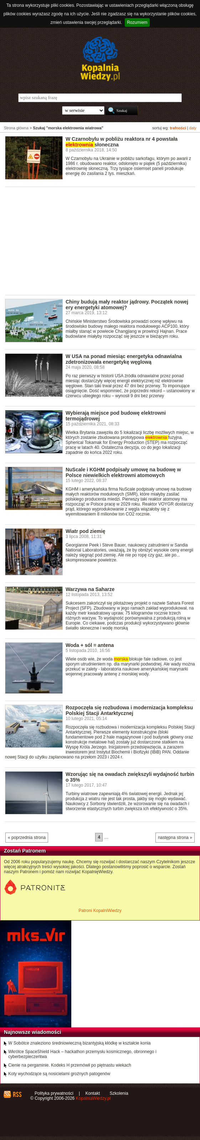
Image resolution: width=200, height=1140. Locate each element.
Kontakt (93, 1093)
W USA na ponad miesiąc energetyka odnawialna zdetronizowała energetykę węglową (124, 359)
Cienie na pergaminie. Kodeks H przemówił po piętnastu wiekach (69, 1065)
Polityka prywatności (54, 1093)
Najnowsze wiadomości (32, 1032)
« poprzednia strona (27, 837)
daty (192, 128)
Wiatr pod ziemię (85, 531)
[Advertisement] (102, 240)
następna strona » (175, 837)
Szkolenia (119, 1093)
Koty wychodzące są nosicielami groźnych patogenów (59, 1073)
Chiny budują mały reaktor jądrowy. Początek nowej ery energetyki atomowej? (127, 304)
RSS (17, 1094)
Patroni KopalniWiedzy (100, 910)
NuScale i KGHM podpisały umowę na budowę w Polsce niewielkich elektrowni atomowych (123, 472)
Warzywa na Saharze (90, 589)
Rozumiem (137, 22)
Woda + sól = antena (90, 645)
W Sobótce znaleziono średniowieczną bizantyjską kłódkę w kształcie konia (79, 1043)
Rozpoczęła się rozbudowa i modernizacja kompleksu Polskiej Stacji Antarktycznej (129, 710)
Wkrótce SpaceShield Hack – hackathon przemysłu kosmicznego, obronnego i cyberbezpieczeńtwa (82, 1054)
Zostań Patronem (25, 851)
